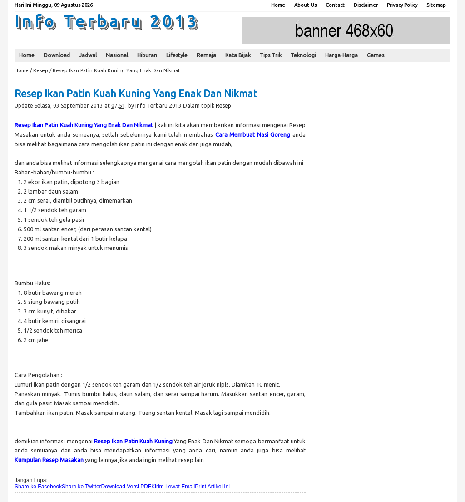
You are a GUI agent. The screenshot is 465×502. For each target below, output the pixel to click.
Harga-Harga (341, 55)
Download (57, 55)
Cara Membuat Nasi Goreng (253, 134)
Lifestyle (177, 55)
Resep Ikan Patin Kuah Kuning (133, 441)
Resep (40, 70)
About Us (305, 5)
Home (278, 5)
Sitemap (436, 5)
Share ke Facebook (38, 486)
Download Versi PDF (126, 486)
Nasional (117, 55)
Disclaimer (366, 5)
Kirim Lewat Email (173, 486)
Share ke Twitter (81, 486)
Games (375, 55)
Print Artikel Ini (212, 486)
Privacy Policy (402, 5)
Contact (335, 5)
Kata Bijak (238, 55)
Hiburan (147, 55)
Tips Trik (271, 55)
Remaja (206, 55)
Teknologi (303, 55)
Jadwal (88, 55)
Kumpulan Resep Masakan (49, 460)
